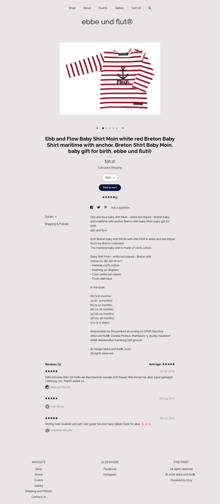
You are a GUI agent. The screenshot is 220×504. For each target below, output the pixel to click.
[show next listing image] (123, 128)
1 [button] (103, 128)
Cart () (136, 8)
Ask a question (120, 207)
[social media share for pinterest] (106, 207)
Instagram (109, 474)
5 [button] (117, 128)
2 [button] (106, 128)
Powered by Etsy (181, 480)
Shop (72, 8)
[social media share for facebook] (92, 207)
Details (51, 216)
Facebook (110, 469)
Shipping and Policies (38, 491)
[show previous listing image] (97, 128)
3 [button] (110, 128)
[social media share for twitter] (99, 207)
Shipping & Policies (57, 224)
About (87, 8)
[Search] (149, 8)
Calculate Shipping (110, 167)
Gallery (119, 8)
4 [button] (113, 128)
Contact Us (39, 497)
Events (103, 8)
